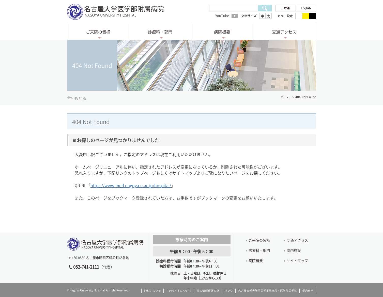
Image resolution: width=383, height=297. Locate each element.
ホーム (285, 97)
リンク (228, 291)
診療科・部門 (160, 32)
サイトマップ (297, 260)
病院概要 (222, 32)
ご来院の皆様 (98, 32)
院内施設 (294, 250)
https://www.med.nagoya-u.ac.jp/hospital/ (130, 185)
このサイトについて (178, 291)
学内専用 (307, 291)
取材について (152, 291)
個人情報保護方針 (208, 291)
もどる (80, 98)
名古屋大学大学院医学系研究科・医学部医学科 (267, 291)
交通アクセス (284, 32)
